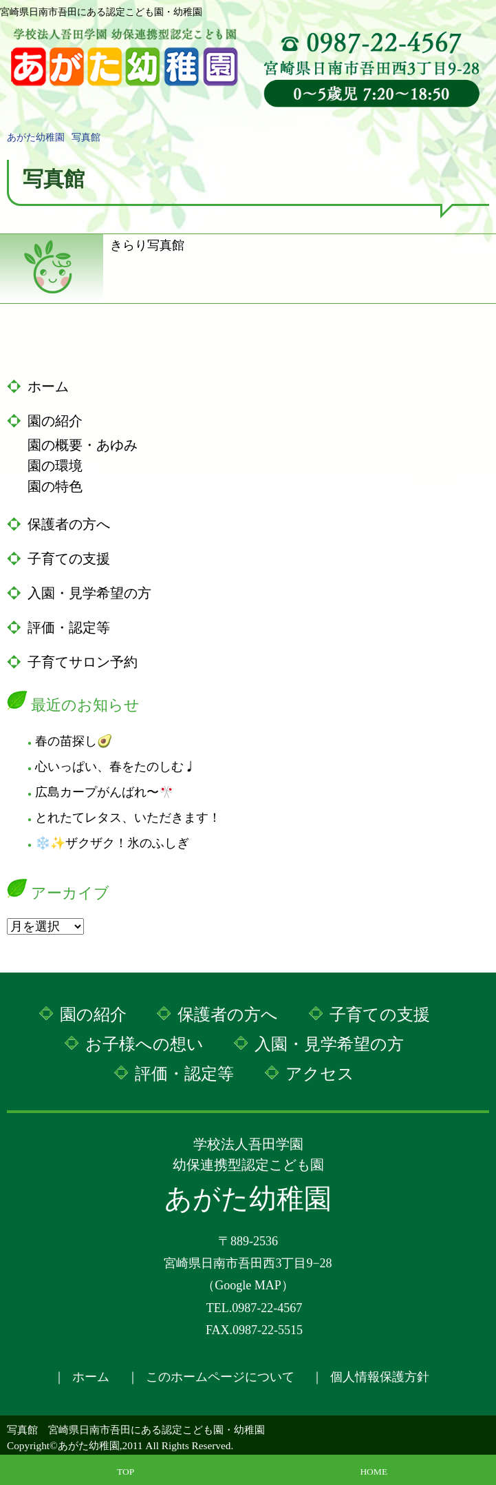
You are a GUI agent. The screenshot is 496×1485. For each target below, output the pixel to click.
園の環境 (55, 465)
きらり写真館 (147, 244)
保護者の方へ (69, 524)
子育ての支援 (69, 558)
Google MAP (248, 1285)
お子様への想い (144, 1044)
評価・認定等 (69, 627)
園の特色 (55, 486)
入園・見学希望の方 (89, 593)
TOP (125, 1471)
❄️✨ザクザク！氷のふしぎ (112, 843)
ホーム (48, 386)
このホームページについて (220, 1377)
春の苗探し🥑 (73, 741)
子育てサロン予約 (83, 662)
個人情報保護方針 (379, 1377)
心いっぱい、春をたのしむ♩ (115, 766)
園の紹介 (55, 421)
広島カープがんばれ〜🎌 (104, 792)
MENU (479, 24)
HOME (373, 1471)
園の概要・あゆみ (83, 445)
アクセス (319, 1074)
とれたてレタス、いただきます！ (128, 817)
